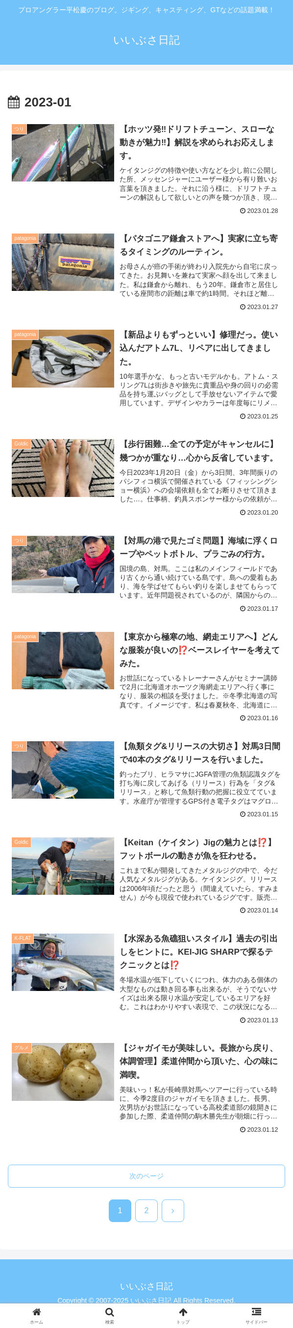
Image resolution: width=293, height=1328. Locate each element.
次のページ (146, 1176)
